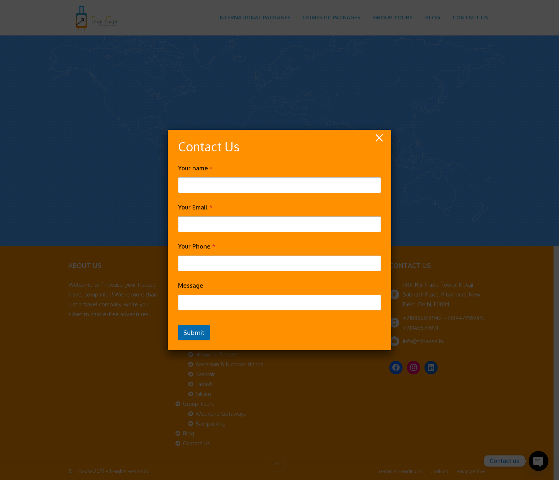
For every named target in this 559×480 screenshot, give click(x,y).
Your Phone (196, 246)
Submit (194, 332)
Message (190, 285)
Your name (195, 168)
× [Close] (379, 138)
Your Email (195, 207)
